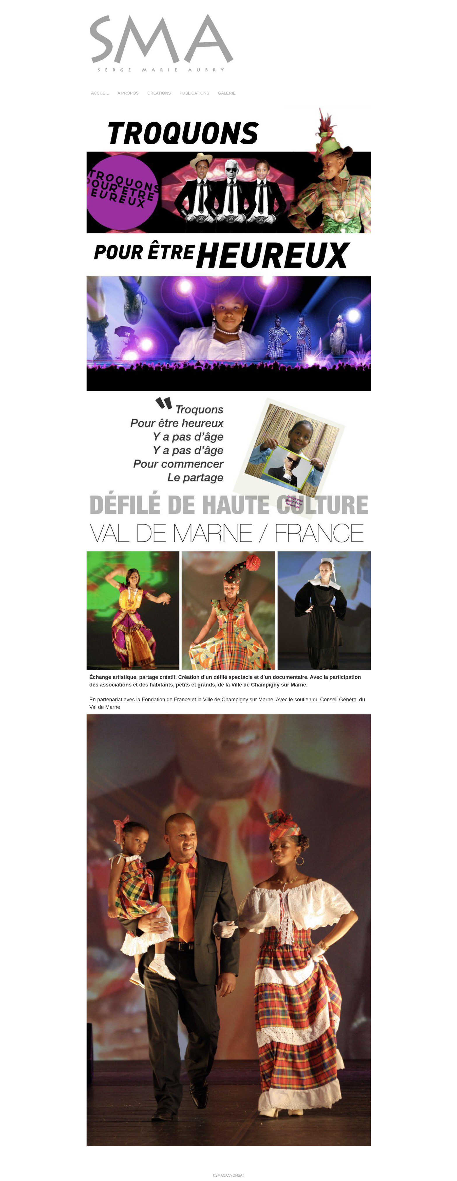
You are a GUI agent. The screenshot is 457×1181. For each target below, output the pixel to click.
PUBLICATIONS (194, 93)
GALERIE (227, 93)
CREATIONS (159, 93)
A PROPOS (127, 93)
